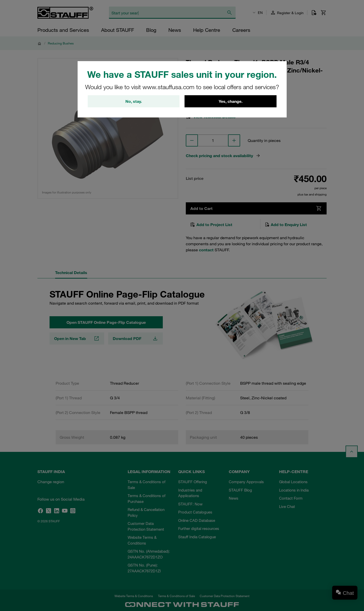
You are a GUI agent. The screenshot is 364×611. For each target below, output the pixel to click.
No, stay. (133, 101)
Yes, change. (230, 101)
